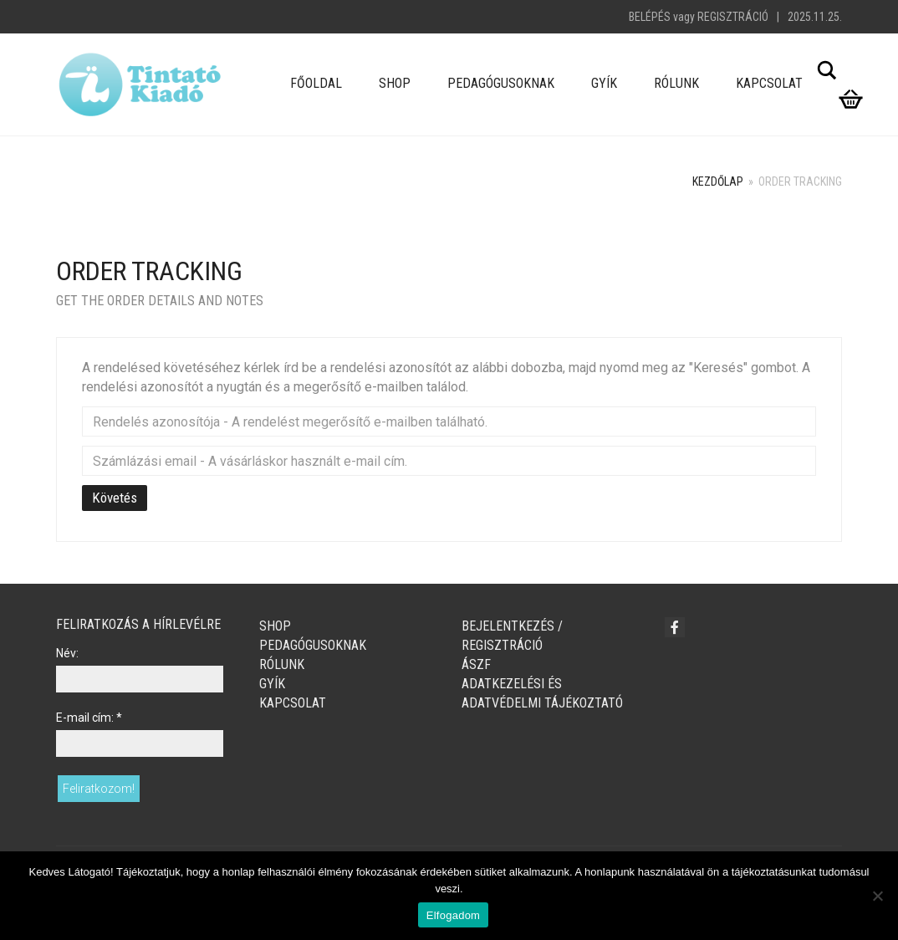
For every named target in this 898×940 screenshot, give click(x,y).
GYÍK (604, 83)
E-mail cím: (89, 717)
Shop (395, 83)
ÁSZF (476, 664)
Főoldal (316, 83)
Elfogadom (453, 915)
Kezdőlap (717, 181)
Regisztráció (732, 16)
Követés (114, 497)
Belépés (650, 16)
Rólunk (676, 83)
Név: (67, 653)
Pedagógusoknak (500, 83)
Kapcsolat (769, 83)
